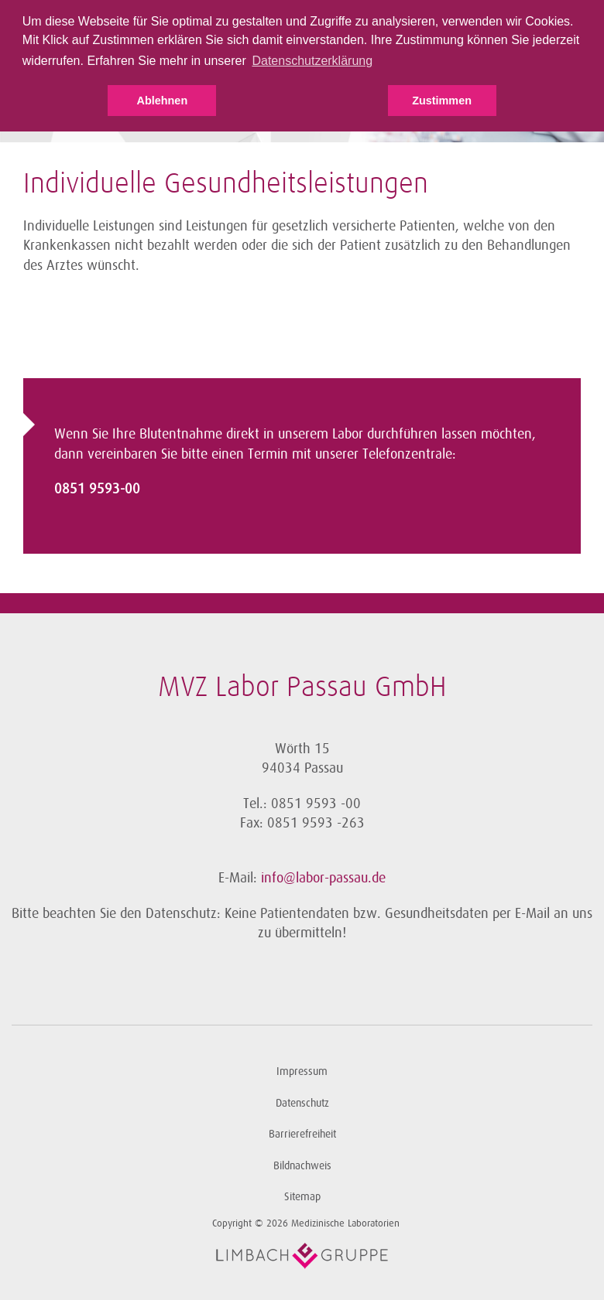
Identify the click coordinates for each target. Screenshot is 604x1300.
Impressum (302, 1071)
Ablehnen (162, 100)
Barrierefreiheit (302, 1134)
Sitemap (302, 1196)
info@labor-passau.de (323, 877)
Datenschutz (302, 1103)
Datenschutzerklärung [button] (312, 60)
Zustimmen (442, 100)
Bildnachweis (302, 1165)
